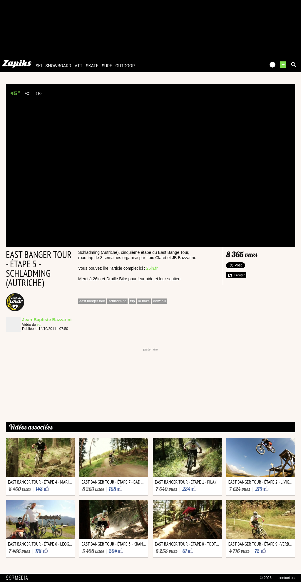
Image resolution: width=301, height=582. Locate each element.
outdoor (125, 65)
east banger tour (92, 301)
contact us (286, 578)
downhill (159, 301)
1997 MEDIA (18, 578)
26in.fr (152, 268)
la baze (144, 301)
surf (107, 65)
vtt (78, 65)
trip (132, 301)
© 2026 (266, 578)
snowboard (58, 65)
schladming (117, 301)
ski (39, 65)
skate (92, 65)
